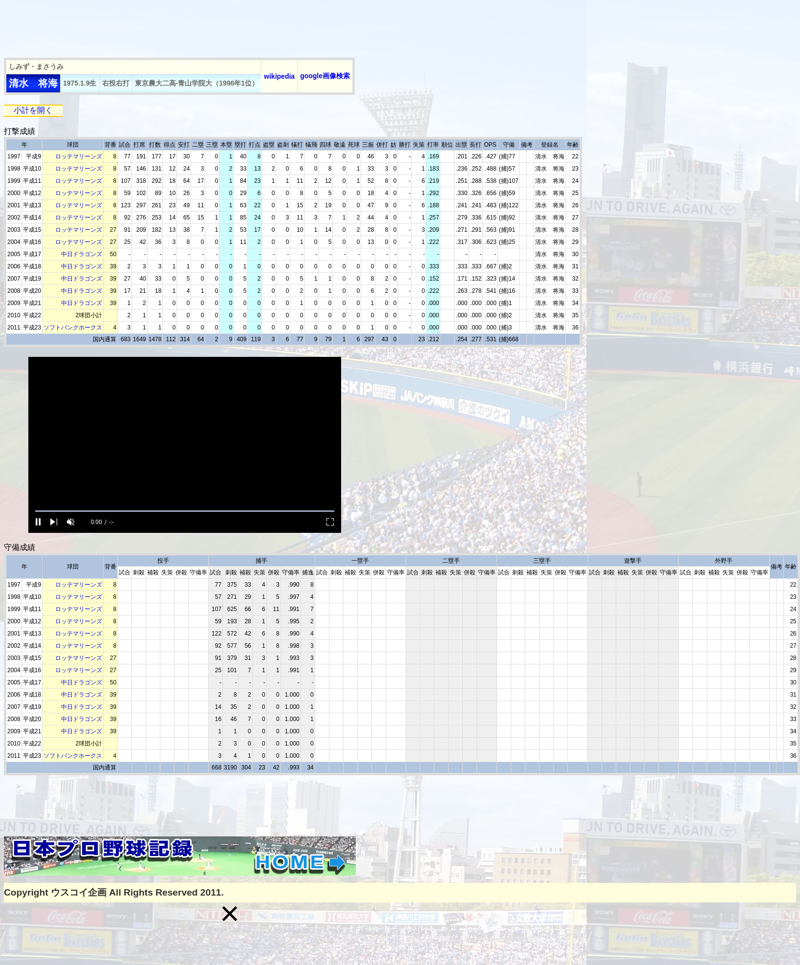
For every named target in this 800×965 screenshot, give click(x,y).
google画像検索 (325, 76)
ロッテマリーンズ (78, 156)
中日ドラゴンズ (81, 254)
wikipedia (279, 76)
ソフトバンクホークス (72, 327)
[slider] (184, 511)
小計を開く (33, 110)
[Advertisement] (182, 26)
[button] (229, 913)
